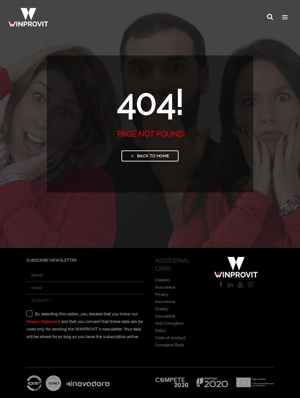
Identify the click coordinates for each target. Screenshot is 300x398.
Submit (41, 300)
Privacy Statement (43, 321)
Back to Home (150, 156)
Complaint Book (169, 345)
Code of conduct (170, 337)
